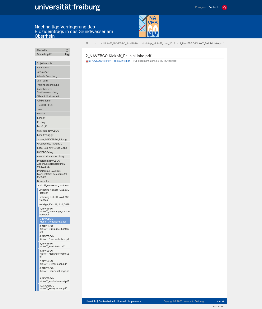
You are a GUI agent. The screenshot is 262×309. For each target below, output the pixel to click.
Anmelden (218, 306)
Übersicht (91, 301)
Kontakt (121, 301)
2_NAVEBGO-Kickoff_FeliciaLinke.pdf (108, 60)
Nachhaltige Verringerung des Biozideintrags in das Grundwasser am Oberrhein (74, 31)
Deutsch (213, 7)
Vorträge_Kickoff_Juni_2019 (158, 43)
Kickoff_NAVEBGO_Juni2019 (120, 43)
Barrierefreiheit (107, 301)
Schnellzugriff (44, 54)
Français (200, 7)
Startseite (87, 43)
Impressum (134, 301)
